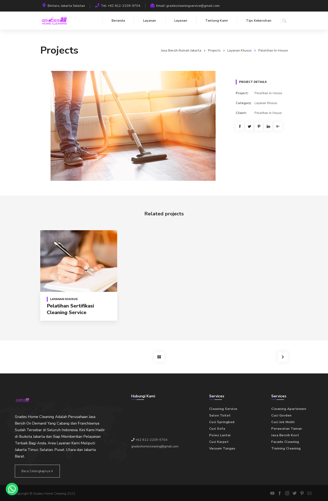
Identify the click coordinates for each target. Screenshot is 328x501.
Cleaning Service (223, 409)
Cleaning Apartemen (288, 409)
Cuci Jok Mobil (283, 422)
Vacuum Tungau (222, 448)
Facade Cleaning (285, 442)
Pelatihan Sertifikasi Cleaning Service (70, 309)
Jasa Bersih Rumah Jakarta (181, 50)
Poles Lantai (220, 435)
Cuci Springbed (222, 422)
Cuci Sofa (217, 428)
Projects (214, 50)
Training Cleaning (286, 448)
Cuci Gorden (281, 415)
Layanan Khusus (239, 50)
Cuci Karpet (219, 442)
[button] (12, 489)
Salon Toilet (220, 415)
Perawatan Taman (286, 428)
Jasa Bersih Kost (285, 435)
